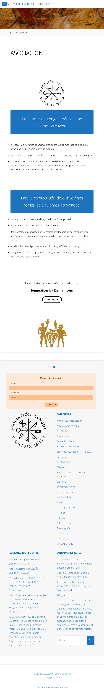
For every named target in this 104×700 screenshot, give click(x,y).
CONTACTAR (52, 299)
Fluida (52, 687)
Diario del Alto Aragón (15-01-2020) (74, 451)
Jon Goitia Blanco (65, 497)
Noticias (61, 512)
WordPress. (62, 687)
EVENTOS (61, 481)
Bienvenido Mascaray (68, 446)
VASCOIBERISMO (65, 543)
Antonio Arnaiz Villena (68, 425)
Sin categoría (63, 528)
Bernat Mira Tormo (66, 441)
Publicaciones (64, 523)
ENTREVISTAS (63, 462)
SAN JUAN (62, 595)
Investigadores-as (66, 486)
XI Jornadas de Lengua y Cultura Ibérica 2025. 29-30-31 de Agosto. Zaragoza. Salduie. (74, 586)
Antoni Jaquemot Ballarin (69, 420)
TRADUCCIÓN (63, 538)
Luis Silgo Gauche (66, 507)
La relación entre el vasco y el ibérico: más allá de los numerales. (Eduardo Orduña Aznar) (75, 563)
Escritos (61, 467)
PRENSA (61, 517)
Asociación (62, 436)
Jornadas (61, 502)
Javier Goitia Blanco (66, 492)
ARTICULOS (62, 431)
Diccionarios (63, 457)
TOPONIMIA (62, 533)
